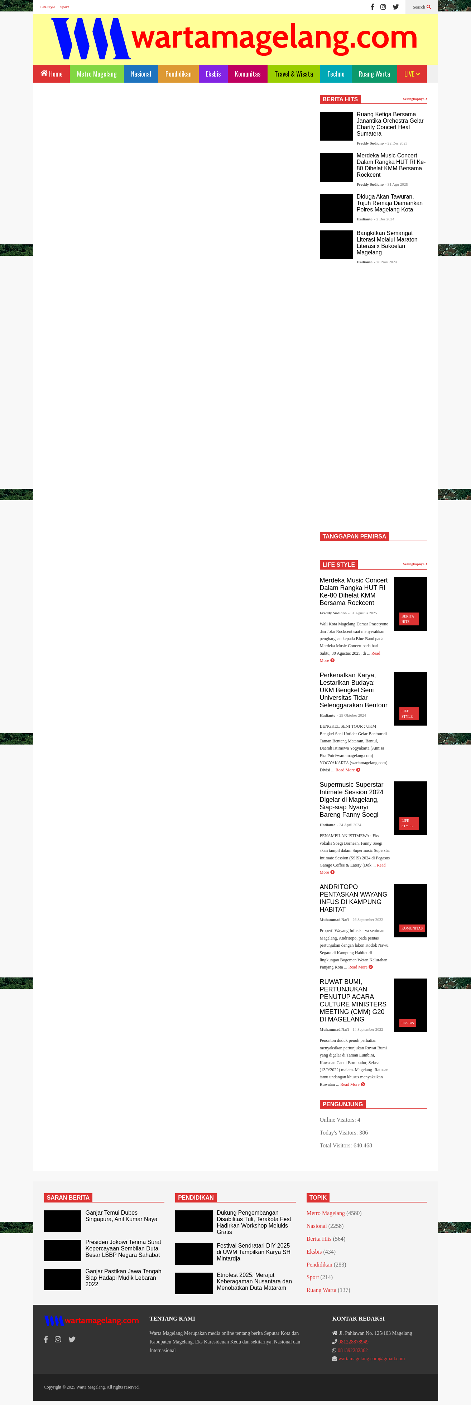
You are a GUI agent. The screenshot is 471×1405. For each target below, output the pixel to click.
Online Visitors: (338, 1120)
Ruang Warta (374, 73)
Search (422, 7)
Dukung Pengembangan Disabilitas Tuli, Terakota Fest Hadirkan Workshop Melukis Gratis (254, 1222)
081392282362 (353, 1350)
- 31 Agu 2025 (396, 184)
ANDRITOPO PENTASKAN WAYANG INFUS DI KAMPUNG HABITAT (354, 898)
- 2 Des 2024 (384, 219)
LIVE (412, 73)
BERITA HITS (340, 99)
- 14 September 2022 (366, 1029)
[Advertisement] (175, 154)
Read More (348, 769)
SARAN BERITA (68, 1198)
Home (51, 73)
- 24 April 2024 (349, 825)
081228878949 (353, 1342)
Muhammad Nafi (334, 919)
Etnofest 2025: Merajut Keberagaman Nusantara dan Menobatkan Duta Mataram (254, 1281)
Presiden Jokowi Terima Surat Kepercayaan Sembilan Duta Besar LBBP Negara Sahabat (123, 1248)
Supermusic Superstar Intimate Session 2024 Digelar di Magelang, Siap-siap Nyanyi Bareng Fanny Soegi (352, 799)
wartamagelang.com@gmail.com (371, 1358)
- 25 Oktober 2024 (351, 715)
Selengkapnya (415, 99)
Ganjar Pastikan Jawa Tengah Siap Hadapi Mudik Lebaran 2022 (123, 1277)
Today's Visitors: (340, 1133)
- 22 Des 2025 (396, 143)
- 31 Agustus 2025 (362, 613)
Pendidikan (178, 73)
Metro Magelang (97, 73)
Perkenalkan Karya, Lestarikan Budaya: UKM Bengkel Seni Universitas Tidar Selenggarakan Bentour (354, 690)
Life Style (47, 7)
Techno (336, 73)
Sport (64, 7)
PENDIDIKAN (196, 1198)
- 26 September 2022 (366, 919)
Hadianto (365, 219)
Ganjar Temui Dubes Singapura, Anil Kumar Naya (121, 1216)
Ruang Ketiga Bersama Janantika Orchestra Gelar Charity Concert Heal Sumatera (390, 124)
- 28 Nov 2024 (385, 262)
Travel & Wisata (294, 73)
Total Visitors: (337, 1145)
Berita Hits (319, 1239)
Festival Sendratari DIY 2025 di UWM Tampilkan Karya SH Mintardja (253, 1252)
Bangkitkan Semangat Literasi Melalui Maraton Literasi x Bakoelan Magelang (387, 242)
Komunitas (247, 73)
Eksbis (213, 73)
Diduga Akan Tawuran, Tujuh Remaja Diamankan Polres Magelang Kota (390, 203)
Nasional (141, 73)
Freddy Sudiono (370, 143)
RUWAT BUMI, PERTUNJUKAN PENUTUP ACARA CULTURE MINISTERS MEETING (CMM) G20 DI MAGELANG (353, 1000)
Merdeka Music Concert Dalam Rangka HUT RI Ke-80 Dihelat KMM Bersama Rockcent (391, 165)
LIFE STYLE (339, 565)
